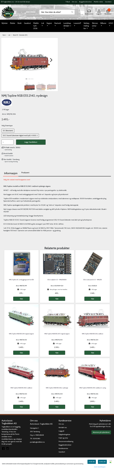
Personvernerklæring (66, 441)
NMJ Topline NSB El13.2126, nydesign (57, 388)
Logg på (61, 431)
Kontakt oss (63, 427)
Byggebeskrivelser (85, 2)
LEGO (111, 23)
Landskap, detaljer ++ (67, 24)
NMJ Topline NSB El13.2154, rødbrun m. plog (92, 388)
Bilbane (103, 23)
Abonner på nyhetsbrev (101, 432)
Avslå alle (92, 462)
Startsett (57, 23)
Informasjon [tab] (10, 173)
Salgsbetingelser (64, 434)
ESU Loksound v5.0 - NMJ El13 (92, 280)
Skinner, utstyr (95, 24)
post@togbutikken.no (37, 442)
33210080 (36, 439)
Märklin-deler (98, 2)
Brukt (20, 23)
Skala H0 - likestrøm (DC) (19, 35)
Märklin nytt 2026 (36, 25)
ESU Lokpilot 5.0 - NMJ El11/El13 (57, 280)
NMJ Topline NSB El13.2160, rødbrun (21, 388)
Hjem (4, 35)
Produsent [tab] (25, 173)
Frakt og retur (63, 438)
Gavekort (108, 2)
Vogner (49, 23)
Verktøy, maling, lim (87, 25)
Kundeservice (63, 448)
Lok (42, 23)
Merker (12, 23)
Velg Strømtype (7, 126)
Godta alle (102, 462)
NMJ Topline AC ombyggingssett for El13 (21, 280)
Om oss (74, 2)
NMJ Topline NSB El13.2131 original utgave (21, 334)
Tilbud (67, 2)
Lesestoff (77, 23)
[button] (51, 59)
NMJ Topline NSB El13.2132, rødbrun (92, 334)
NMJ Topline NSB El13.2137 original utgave (57, 334)
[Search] (57, 12)
